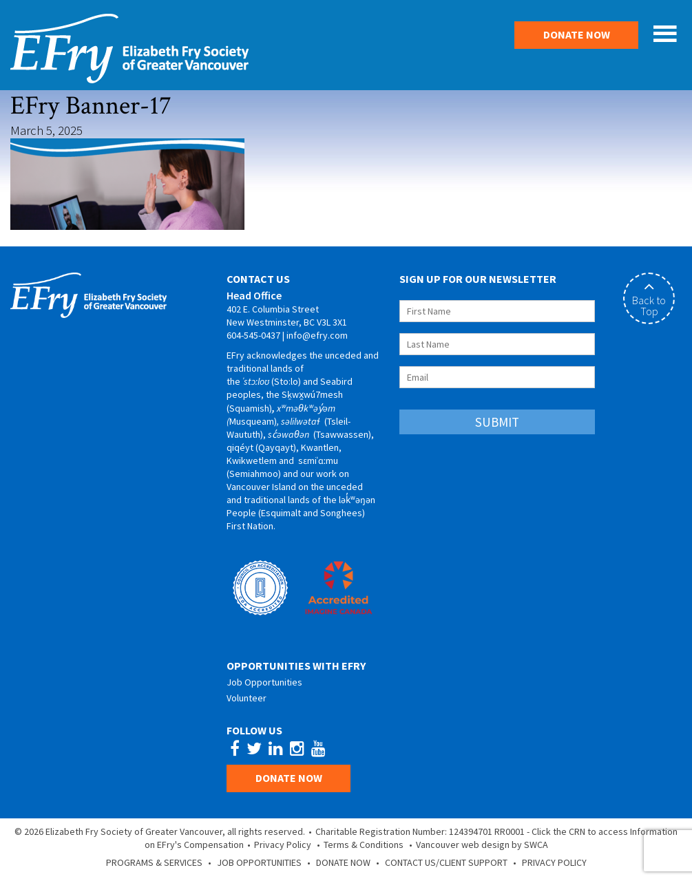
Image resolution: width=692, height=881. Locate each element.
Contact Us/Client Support (446, 862)
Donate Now (576, 34)
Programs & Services (154, 862)
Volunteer (246, 698)
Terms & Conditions (363, 844)
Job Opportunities (264, 682)
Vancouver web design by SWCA (482, 844)
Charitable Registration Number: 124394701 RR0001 (420, 831)
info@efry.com (317, 335)
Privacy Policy (282, 844)
